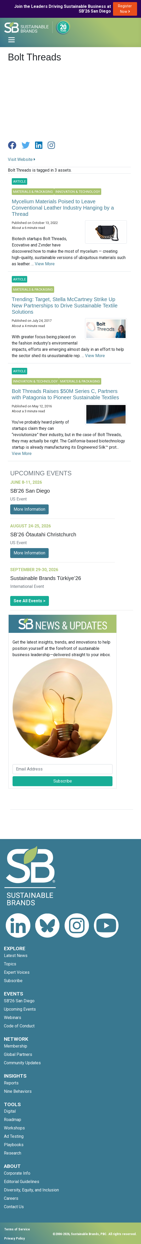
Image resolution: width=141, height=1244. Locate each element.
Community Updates (22, 1062)
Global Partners (18, 1054)
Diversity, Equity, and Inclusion (31, 1189)
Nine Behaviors (18, 1091)
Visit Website (21, 159)
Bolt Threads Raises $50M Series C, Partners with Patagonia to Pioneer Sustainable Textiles (65, 394)
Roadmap (12, 1119)
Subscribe (62, 781)
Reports (11, 1082)
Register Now (125, 9)
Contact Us (14, 1206)
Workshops (14, 1127)
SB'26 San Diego (19, 1000)
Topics (10, 963)
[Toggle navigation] (11, 40)
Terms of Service (17, 1229)
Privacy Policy (14, 1238)
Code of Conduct (19, 1025)
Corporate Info (17, 1173)
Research (12, 1153)
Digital (10, 1111)
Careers (11, 1198)
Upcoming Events (20, 1009)
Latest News (15, 955)
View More (45, 263)
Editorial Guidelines (21, 1181)
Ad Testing (14, 1136)
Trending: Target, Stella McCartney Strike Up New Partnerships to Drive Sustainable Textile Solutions (64, 305)
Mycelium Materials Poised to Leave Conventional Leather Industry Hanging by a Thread (63, 208)
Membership (15, 1046)
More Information (29, 509)
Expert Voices (17, 972)
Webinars (12, 1017)
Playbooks (14, 1144)
